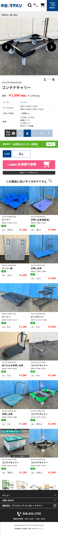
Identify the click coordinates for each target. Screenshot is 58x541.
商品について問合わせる (29, 173)
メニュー (6, 501)
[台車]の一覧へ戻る (9, 14)
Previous (6, 47)
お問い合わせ (8, 506)
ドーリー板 (7, 270)
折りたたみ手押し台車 (12, 369)
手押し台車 (36, 270)
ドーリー (6, 221)
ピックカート (37, 320)
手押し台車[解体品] (40, 221)
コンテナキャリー (39, 369)
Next (51, 47)
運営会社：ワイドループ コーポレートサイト (22, 511)
